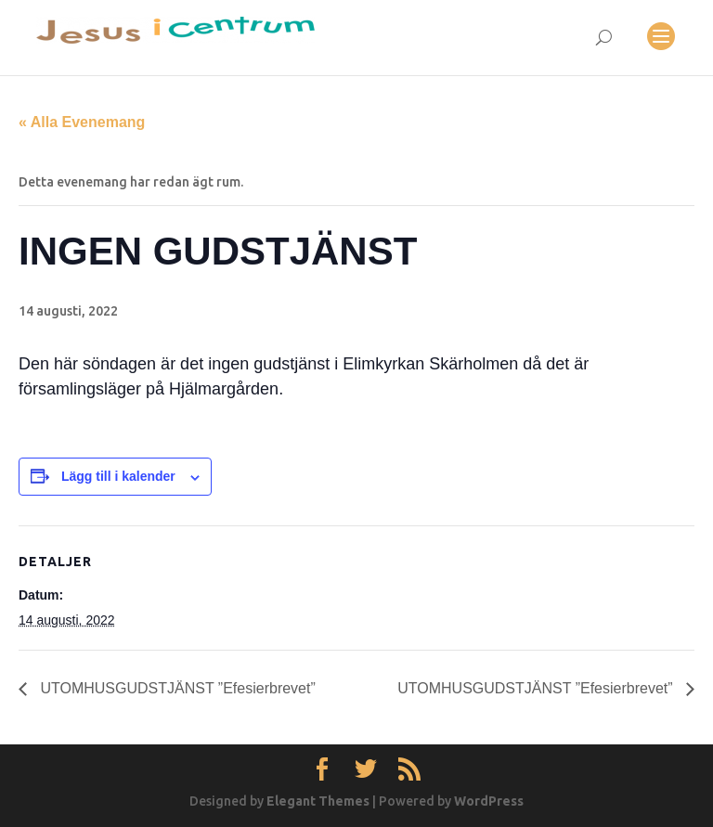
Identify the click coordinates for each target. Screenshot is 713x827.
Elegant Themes (317, 801)
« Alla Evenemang (82, 122)
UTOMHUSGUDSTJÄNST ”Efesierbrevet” (176, 688)
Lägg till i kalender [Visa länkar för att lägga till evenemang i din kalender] (118, 476)
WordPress (489, 801)
